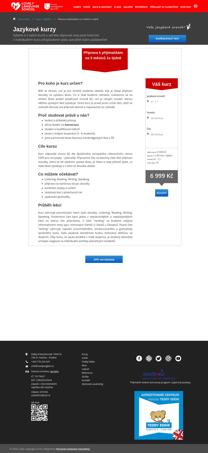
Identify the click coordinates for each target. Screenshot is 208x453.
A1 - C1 (154, 101)
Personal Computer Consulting (73, 448)
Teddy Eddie (88, 361)
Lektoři (85, 369)
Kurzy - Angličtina (44, 19)
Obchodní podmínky (92, 384)
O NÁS (117, 6)
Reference (87, 372)
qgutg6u (54, 371)
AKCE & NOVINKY (102, 6)
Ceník (85, 357)
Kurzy (85, 354)
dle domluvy (157, 118)
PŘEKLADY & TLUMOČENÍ (164, 6)
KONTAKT (185, 6)
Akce (84, 365)
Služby (85, 376)
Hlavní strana (24, 19)
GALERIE (128, 6)
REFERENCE (141, 6)
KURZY (77, 6)
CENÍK (86, 6)
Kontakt (86, 380)
